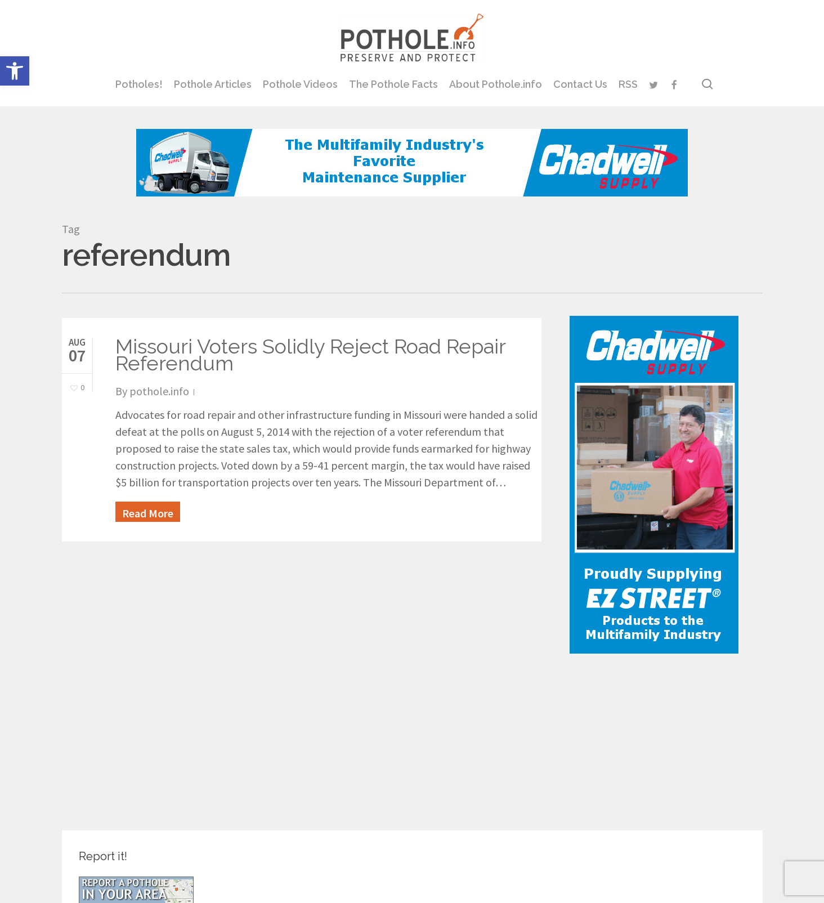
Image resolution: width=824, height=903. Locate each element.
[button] (14, 71)
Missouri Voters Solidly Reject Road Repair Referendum (310, 354)
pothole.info (159, 391)
